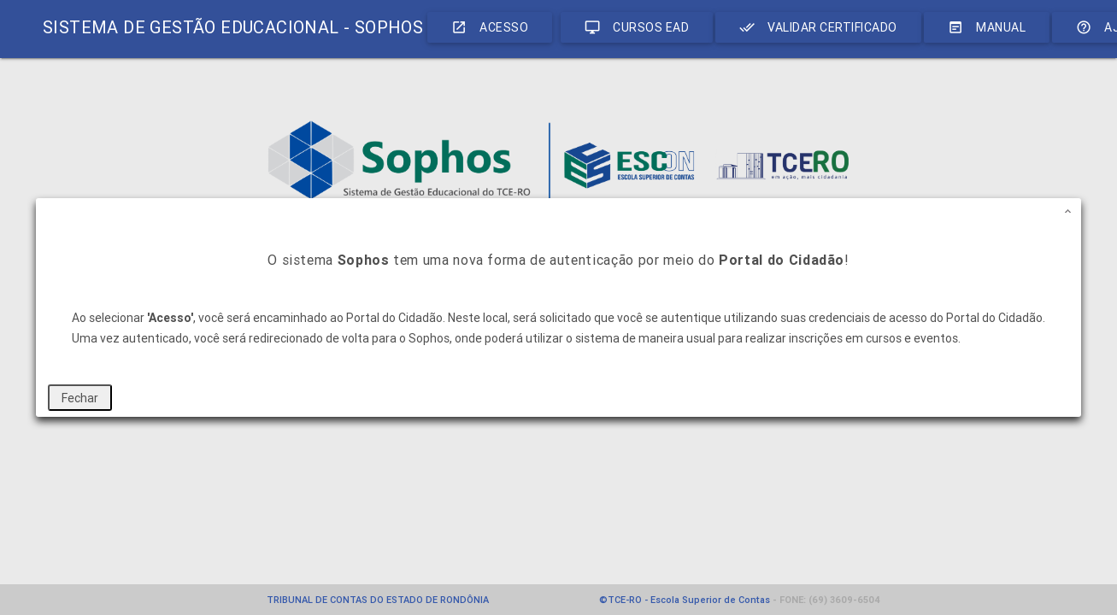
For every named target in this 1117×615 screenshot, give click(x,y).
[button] (1068, 211)
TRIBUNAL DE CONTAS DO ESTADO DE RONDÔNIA (378, 600)
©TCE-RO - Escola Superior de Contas (684, 600)
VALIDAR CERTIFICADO (818, 27)
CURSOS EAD (637, 27)
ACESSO (489, 27)
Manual (987, 27)
